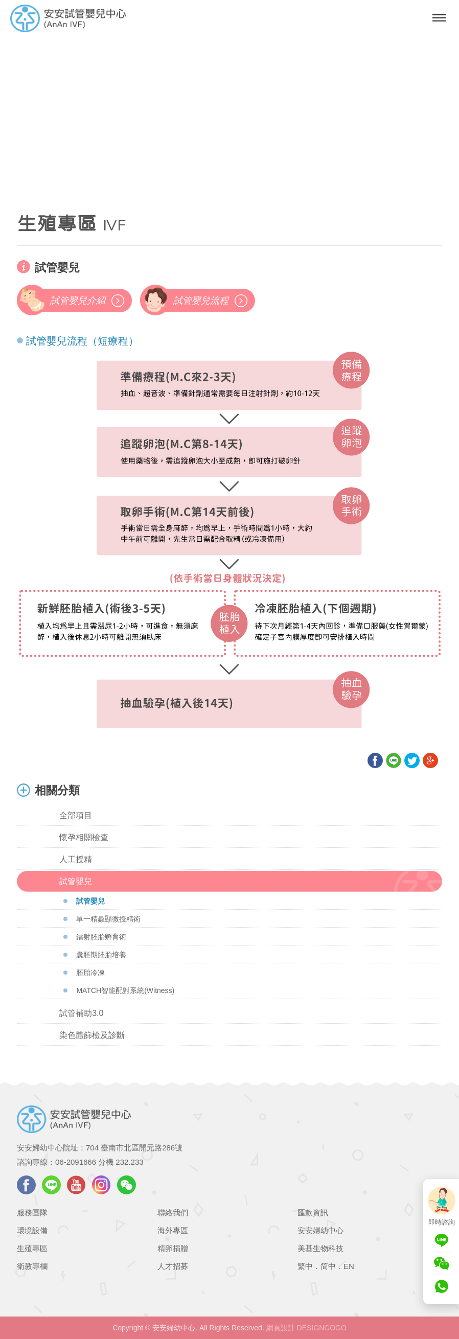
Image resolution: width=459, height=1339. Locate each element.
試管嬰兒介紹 (77, 300)
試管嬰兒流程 (200, 300)
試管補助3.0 (81, 1013)
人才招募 (172, 1266)
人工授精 (75, 859)
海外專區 (172, 1230)
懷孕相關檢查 (83, 837)
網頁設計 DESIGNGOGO (306, 1328)
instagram (101, 1184)
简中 (328, 1266)
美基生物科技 (320, 1248)
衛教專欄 (32, 1266)
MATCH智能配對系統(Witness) (125, 990)
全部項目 (75, 815)
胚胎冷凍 (90, 972)
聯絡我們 (172, 1212)
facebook (26, 1184)
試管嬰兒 (75, 881)
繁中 (305, 1266)
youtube (76, 1184)
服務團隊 (32, 1212)
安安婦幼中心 (320, 1230)
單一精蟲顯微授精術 (108, 919)
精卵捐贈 (172, 1248)
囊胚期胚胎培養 (101, 955)
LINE (51, 1184)
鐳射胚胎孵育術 (101, 937)
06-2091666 (75, 1162)
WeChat (126, 1184)
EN (348, 1266)
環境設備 (32, 1230)
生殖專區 (32, 1248)
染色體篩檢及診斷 (92, 1035)
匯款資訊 (312, 1212)
